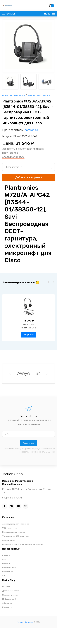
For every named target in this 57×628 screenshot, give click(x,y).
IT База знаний (9, 599)
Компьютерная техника (13, 532)
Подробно (28, 334)
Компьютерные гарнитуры (14, 95)
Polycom (6, 555)
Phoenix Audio (9, 567)
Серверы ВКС (8, 540)
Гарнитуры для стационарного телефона (22, 544)
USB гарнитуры (9, 528)
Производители (10, 595)
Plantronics (31, 130)
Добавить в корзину (28, 177)
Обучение (7, 603)
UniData (6, 563)
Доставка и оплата (11, 591)
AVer (4, 559)
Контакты (7, 607)
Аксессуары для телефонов (15, 524)
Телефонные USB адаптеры (15, 536)
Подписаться (28, 443)
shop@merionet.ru (13, 157)
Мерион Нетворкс (25, 622)
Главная (6, 587)
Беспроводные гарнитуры (38, 95)
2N (3, 576)
